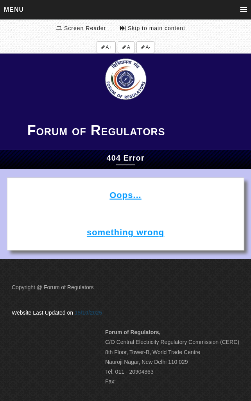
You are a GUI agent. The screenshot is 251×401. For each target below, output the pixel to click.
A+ (106, 47)
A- (146, 47)
